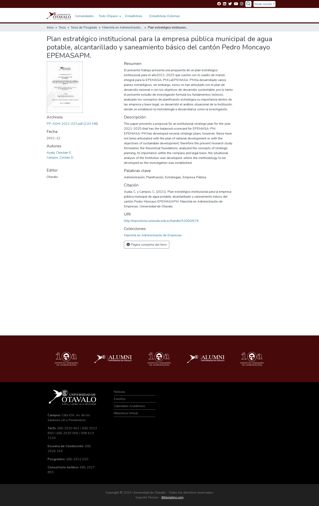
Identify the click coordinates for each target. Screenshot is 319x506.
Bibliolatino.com (172, 497)
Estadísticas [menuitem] (133, 16)
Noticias (119, 392)
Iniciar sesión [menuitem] (263, 4)
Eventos (120, 399)
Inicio (50, 27)
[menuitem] (109, 16)
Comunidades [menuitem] (84, 16)
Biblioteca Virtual (126, 413)
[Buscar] (248, 4)
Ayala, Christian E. (59, 152)
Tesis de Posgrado (84, 27)
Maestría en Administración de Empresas (122, 27)
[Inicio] (59, 16)
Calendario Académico (129, 406)
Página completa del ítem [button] (147, 244)
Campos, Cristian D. (60, 157)
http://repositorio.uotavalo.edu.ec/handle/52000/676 (161, 221)
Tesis (62, 27)
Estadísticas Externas (164, 16)
